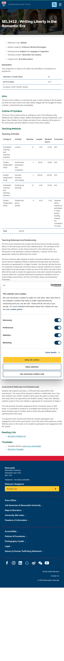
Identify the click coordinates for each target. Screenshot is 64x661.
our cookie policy (14, 309)
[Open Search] (54, 4)
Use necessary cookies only (32, 374)
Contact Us (55, 576)
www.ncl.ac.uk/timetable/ (32, 446)
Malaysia (9, 484)
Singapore (19, 484)
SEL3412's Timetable (16, 449)
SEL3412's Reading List (17, 436)
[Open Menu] (60, 4)
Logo (3, 4)
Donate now (12, 488)
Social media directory (50, 571)
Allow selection (32, 367)
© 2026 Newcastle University (48, 580)
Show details (51, 352)
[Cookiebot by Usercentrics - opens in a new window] (50, 285)
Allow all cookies (32, 360)
